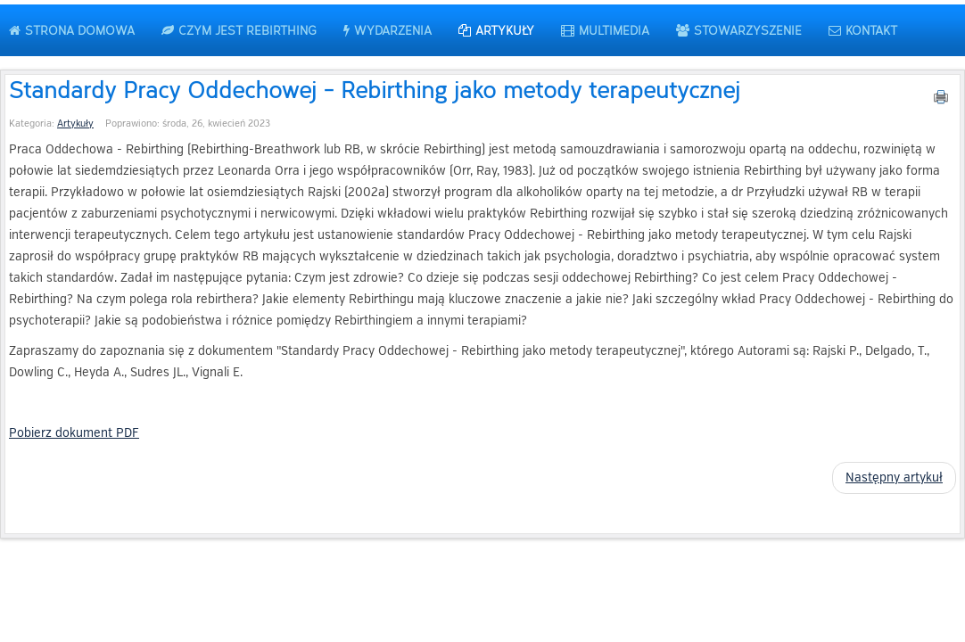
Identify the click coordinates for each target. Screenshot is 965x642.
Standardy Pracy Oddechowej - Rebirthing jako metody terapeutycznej (374, 88)
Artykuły (75, 123)
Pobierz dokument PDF (74, 432)
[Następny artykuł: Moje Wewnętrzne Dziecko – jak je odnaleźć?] (894, 478)
